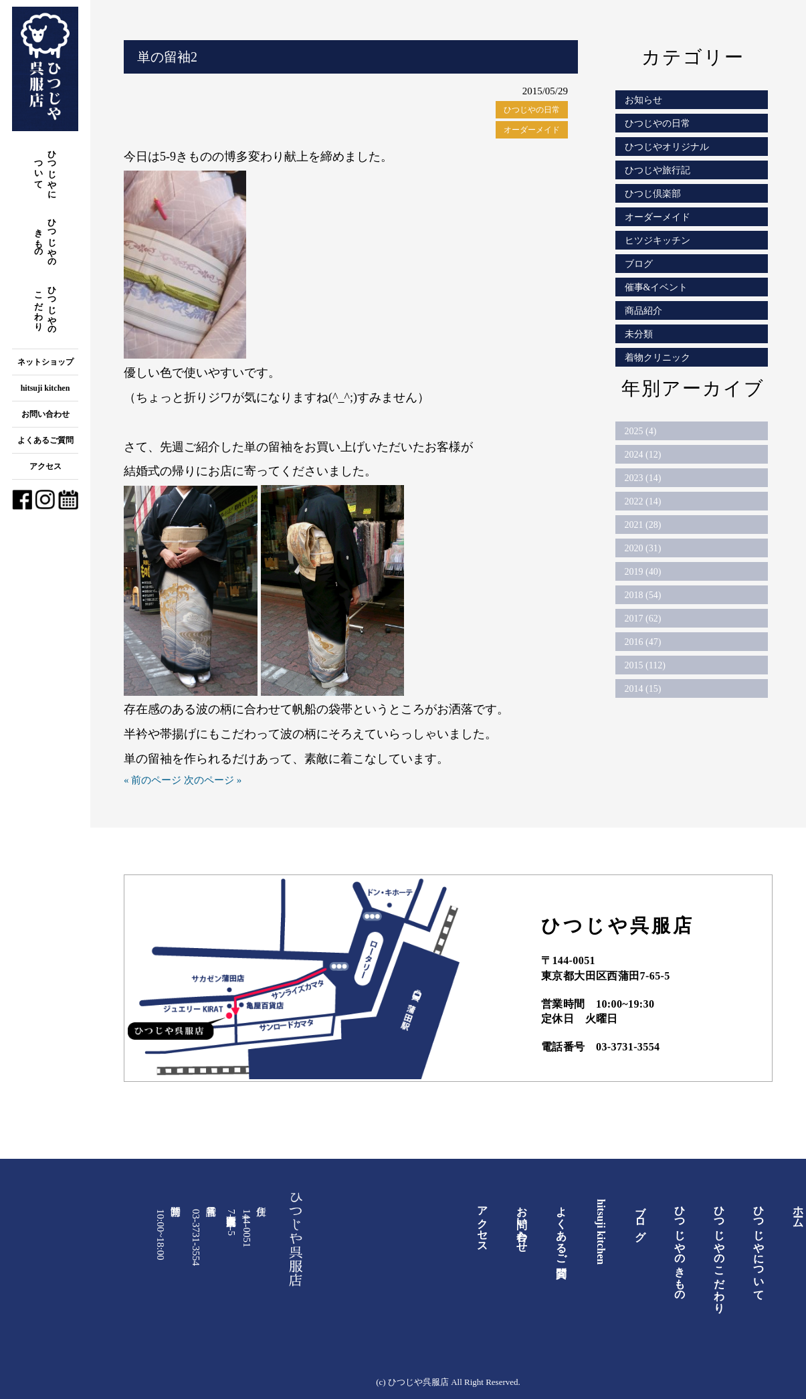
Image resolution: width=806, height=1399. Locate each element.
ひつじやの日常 (532, 109)
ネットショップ (45, 362)
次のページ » (212, 780)
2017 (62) (643, 619)
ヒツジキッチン (657, 241)
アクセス (45, 466)
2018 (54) (643, 595)
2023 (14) (643, 478)
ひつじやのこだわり (46, 305)
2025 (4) (641, 431)
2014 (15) (643, 689)
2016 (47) (643, 642)
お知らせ (643, 100)
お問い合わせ (45, 414)
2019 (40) (643, 572)
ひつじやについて (46, 170)
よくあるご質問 (45, 440)
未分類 (639, 334)
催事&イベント (656, 287)
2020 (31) (643, 548)
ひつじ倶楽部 (653, 194)
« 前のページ (152, 780)
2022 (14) (643, 501)
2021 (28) (643, 525)
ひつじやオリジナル (667, 147)
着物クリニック (657, 358)
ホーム (798, 1211)
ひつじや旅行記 (657, 170)
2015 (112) (645, 665)
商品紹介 (643, 311)
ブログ (639, 264)
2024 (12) (643, 455)
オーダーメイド (532, 129)
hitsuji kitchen (45, 388)
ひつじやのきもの (46, 238)
